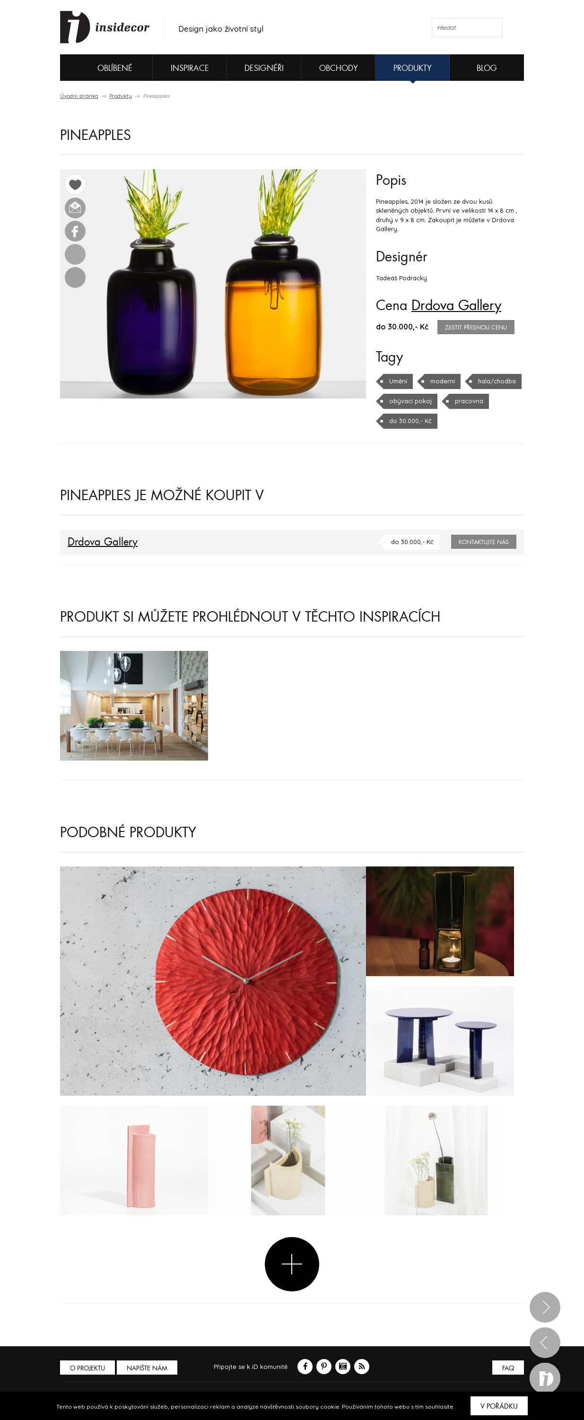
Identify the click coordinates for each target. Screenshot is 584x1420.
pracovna (469, 401)
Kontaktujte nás (484, 542)
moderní (442, 381)
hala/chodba (497, 381)
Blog (487, 68)
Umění (398, 381)
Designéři (264, 68)
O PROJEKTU (87, 1368)
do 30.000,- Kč (410, 420)
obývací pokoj (410, 401)
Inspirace (190, 68)
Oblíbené (99, 67)
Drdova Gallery (456, 305)
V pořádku (499, 1406)
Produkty (412, 68)
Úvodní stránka (79, 96)
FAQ (508, 1368)
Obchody (338, 68)
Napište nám (147, 1368)
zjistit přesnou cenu (476, 327)
